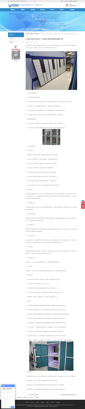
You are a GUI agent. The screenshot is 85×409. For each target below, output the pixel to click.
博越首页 (13, 9)
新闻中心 (62, 9)
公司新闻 (11, 38)
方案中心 (52, 9)
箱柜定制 (42, 9)
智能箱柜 (23, 9)
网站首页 (27, 402)
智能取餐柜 (37, 397)
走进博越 (32, 9)
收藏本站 (75, 1)
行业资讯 (11, 41)
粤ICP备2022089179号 (53, 406)
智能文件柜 (31, 397)
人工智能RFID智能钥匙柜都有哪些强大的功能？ (68, 394)
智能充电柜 (25, 397)
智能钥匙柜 (20, 397)
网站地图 (70, 1)
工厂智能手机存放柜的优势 (34, 394)
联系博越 (72, 9)
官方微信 (66, 1)
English (62, 1)
